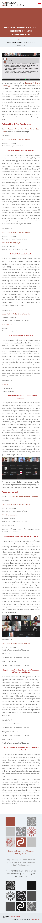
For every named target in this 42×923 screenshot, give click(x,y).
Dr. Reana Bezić (7, 324)
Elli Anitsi (5, 384)
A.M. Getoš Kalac (14, 917)
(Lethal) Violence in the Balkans (21, 150)
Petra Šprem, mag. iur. (9, 515)
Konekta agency (35, 919)
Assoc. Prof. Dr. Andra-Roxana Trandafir (16, 314)
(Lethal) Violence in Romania (21, 335)
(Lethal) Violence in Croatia (21, 254)
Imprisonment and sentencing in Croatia (21, 536)
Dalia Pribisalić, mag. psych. (11, 243)
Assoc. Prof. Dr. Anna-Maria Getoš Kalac (16, 139)
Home (20, 39)
